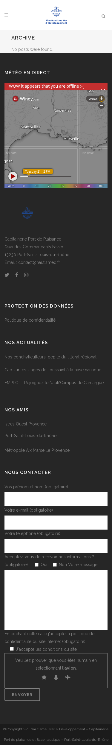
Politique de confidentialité (30, 320)
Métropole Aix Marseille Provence (37, 450)
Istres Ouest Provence (25, 424)
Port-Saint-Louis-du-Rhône (30, 435)
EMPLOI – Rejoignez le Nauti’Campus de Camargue (54, 382)
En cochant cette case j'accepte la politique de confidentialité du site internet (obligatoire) (49, 641)
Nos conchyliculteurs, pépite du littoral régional (50, 357)
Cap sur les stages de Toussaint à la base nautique (52, 369)
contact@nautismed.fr (39, 262)
